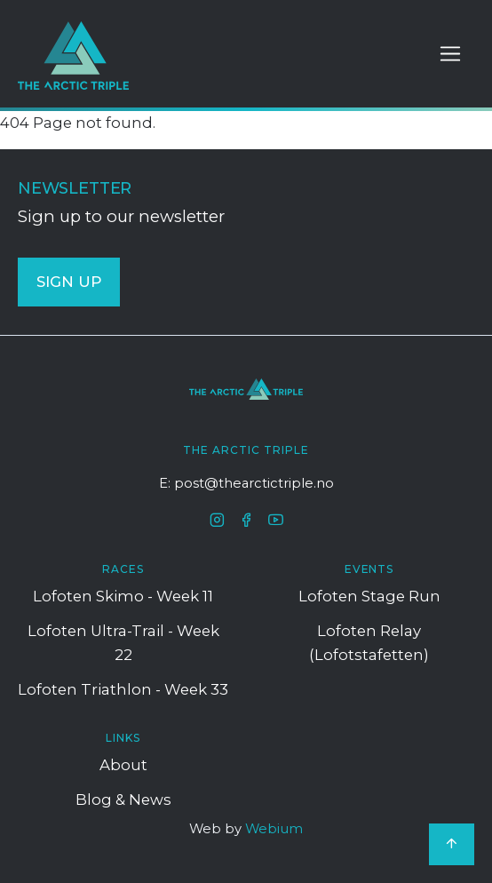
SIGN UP (68, 281)
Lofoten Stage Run (369, 596)
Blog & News (123, 799)
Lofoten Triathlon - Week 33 (123, 689)
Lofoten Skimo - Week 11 (123, 596)
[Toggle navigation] (450, 54)
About (123, 765)
